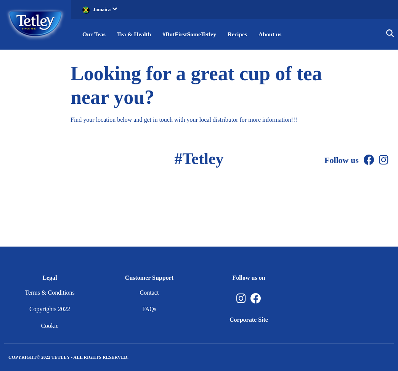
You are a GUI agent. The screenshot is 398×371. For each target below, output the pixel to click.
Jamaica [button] (105, 9)
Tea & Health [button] (134, 34)
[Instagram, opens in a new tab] (241, 299)
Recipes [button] (240, 34)
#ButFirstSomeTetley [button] (191, 34)
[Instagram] (383, 160)
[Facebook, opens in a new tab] (255, 299)
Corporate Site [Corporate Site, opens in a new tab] (248, 319)
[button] (390, 34)
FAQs (149, 309)
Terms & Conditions (49, 292)
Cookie (49, 326)
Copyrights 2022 (49, 309)
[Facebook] (369, 160)
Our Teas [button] (94, 34)
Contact (149, 292)
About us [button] (274, 34)
